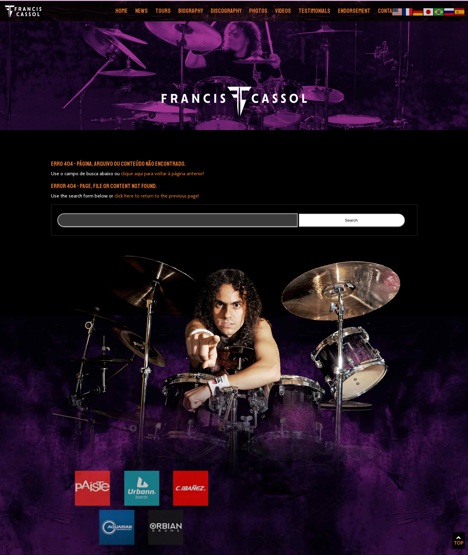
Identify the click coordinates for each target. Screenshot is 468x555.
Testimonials (314, 11)
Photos (258, 11)
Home (121, 11)
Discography (226, 11)
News (141, 11)
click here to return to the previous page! (156, 196)
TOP (458, 540)
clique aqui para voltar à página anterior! (162, 173)
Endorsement (354, 11)
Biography (190, 11)
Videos (283, 11)
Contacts (389, 11)
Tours (163, 11)
